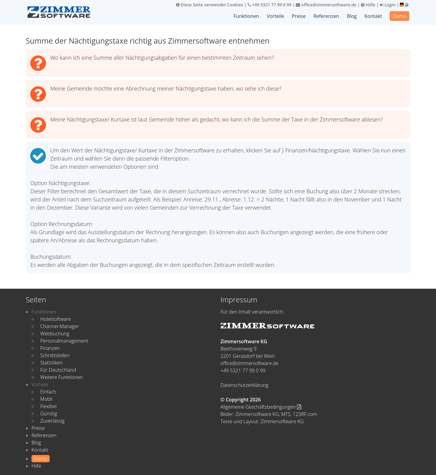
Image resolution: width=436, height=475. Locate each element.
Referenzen (326, 16)
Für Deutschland (58, 370)
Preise (299, 16)
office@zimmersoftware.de (326, 5)
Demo (399, 16)
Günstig (48, 413)
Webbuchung (54, 333)
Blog (352, 16)
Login (387, 5)
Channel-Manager (59, 326)
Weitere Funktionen (61, 377)
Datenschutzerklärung (244, 385)
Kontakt (373, 16)
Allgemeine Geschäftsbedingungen (260, 407)
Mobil (46, 399)
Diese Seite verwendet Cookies (209, 5)
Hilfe (368, 5)
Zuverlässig (52, 420)
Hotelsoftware (55, 319)
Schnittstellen (55, 355)
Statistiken (51, 362)
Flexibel (48, 406)
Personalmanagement (64, 340)
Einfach (48, 391)
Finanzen (50, 348)
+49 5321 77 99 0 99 (270, 5)
